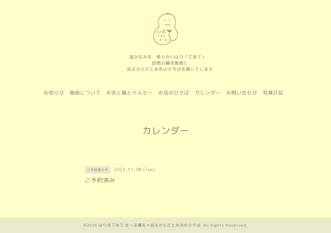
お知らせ (54, 92)
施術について (85, 92)
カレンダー (208, 92)
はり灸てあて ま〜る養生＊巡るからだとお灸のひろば (150, 225)
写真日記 (273, 92)
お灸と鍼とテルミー (129, 92)
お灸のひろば (173, 92)
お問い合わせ (241, 92)
